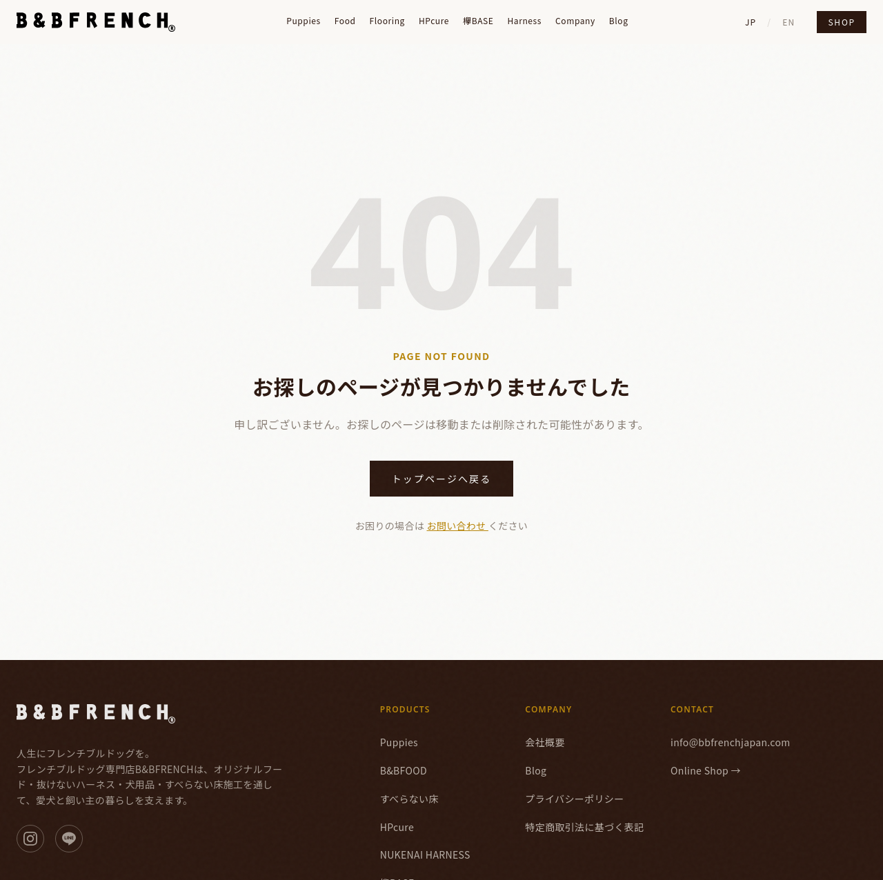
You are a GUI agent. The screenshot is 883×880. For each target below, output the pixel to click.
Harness (524, 20)
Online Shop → (706, 770)
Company (575, 20)
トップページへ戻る (442, 479)
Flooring (387, 20)
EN (788, 22)
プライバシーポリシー (574, 799)
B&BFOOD (403, 770)
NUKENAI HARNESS (425, 854)
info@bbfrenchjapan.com (731, 742)
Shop (841, 22)
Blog (618, 20)
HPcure (434, 20)
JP (750, 22)
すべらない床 (409, 799)
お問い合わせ (457, 525)
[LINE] (69, 838)
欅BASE (478, 20)
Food (345, 20)
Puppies (303, 20)
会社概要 (544, 742)
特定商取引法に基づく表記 (584, 827)
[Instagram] (30, 838)
